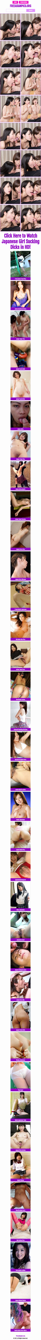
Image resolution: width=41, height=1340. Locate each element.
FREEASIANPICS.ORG (20, 6)
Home (15, 2)
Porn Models (23, 2)
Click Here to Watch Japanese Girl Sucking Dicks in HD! (20, 241)
